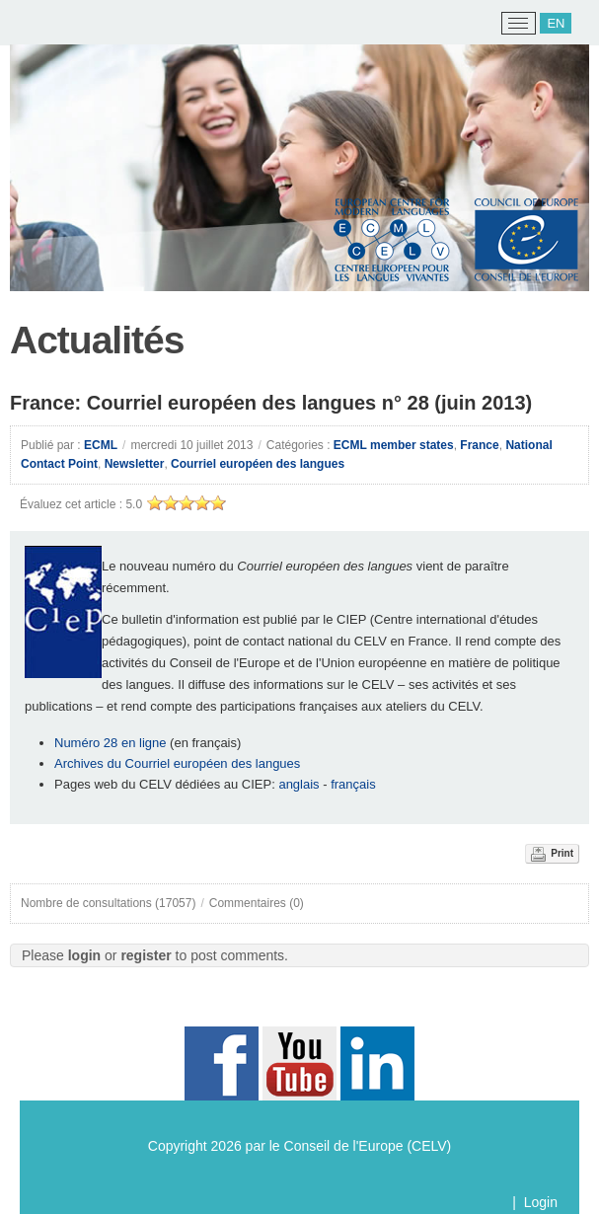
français (355, 784)
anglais (298, 784)
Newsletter (135, 464)
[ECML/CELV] (40, 24)
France (479, 445)
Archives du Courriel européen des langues (177, 763)
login (84, 955)
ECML (100, 445)
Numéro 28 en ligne (110, 742)
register (145, 955)
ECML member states (394, 445)
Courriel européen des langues (257, 464)
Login (541, 1202)
